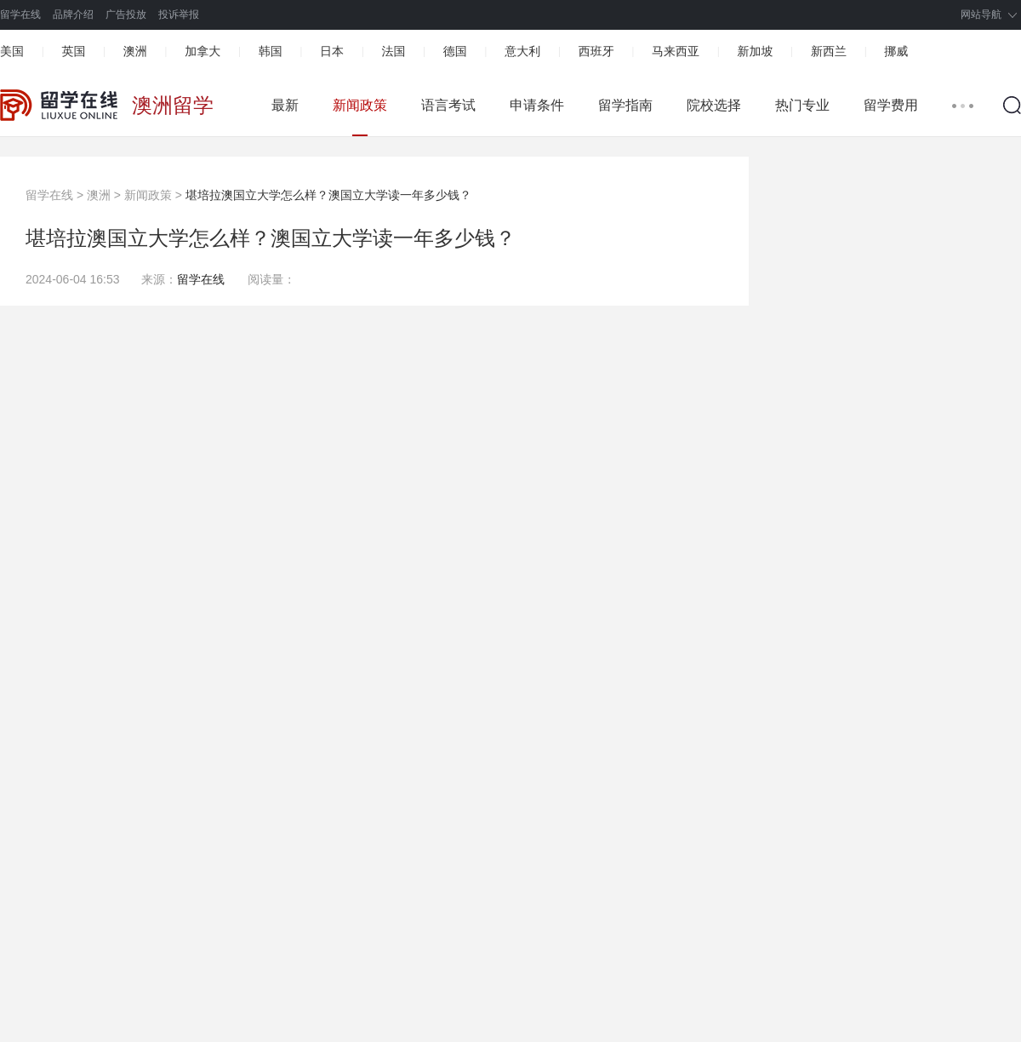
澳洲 (135, 51)
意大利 (522, 51)
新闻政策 (360, 105)
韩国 (270, 51)
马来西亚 (675, 51)
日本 (332, 51)
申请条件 (537, 105)
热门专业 (802, 105)
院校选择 (714, 105)
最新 (285, 105)
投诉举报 (178, 14)
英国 (73, 51)
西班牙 (596, 51)
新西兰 (829, 51)
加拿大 (202, 51)
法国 (393, 51)
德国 (455, 51)
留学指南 (625, 105)
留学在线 (20, 14)
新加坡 (755, 51)
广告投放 (126, 14)
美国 (12, 51)
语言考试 (448, 105)
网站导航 (981, 14)
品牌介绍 (73, 14)
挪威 (896, 51)
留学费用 (891, 105)
